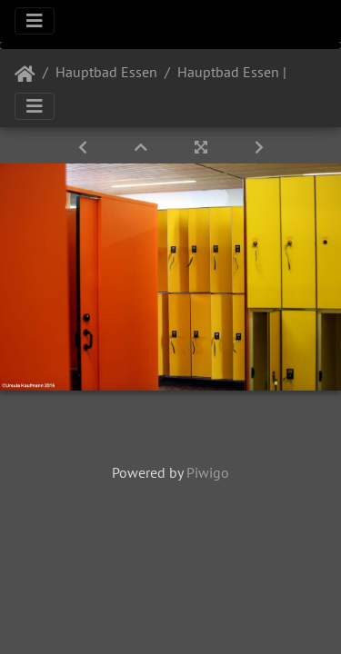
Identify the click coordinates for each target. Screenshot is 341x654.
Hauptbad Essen (106, 72)
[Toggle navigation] (35, 21)
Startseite (25, 74)
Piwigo (207, 472)
